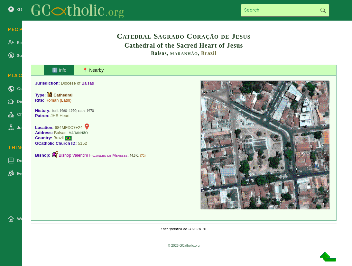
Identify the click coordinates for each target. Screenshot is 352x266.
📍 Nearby (93, 70)
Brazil (209, 53)
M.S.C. (134, 155)
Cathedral (62, 95)
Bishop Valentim (93, 155)
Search (323, 10)
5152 (82, 143)
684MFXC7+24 (68, 127)
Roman (52, 100)
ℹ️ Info (59, 70)
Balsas (87, 83)
